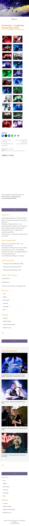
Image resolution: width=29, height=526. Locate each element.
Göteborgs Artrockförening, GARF (12, 267)
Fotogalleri (11, 149)
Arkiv (4, 309)
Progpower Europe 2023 (18, 150)
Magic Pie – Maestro (18, 256)
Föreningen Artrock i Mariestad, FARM (13, 263)
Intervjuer (5, 303)
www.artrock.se (6, 278)
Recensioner (6, 300)
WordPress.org (7, 327)
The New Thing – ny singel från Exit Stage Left (14, 234)
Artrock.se (15, 5)
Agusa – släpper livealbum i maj (10, 228)
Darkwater (8, 150)
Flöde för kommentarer (9, 324)
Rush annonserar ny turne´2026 (18, 247)
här (25, 286)
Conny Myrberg (11, 29)
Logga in (5, 318)
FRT (18, 523)
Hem (4, 293)
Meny (15, 19)
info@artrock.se (6, 282)
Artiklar (5, 297)
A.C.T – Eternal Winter (18, 250)
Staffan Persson (6, 243)
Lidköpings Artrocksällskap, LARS (12, 270)
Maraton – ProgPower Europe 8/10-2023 (21, 141)
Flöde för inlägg (7, 321)
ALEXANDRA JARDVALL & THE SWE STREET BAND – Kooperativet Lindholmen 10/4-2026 (13, 375)
